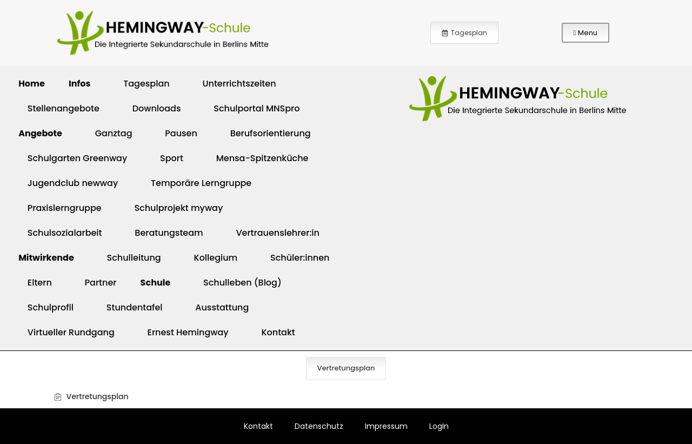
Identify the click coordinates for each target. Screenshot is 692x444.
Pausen (175, 133)
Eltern (34, 282)
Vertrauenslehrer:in (272, 233)
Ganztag (108, 133)
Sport (166, 158)
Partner (95, 282)
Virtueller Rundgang (65, 332)
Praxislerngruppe (59, 208)
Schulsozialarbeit (59, 233)
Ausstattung (216, 307)
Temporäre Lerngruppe (195, 183)
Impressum (386, 426)
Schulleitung (128, 257)
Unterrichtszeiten (233, 83)
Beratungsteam (163, 233)
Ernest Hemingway (182, 332)
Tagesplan (140, 83)
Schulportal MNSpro (251, 108)
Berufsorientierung (265, 133)
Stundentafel (129, 307)
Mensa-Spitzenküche (257, 158)
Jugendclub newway (67, 183)
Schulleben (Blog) (237, 282)
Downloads (151, 108)
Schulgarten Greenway (71, 158)
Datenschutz (319, 426)
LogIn (439, 426)
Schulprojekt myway (173, 208)
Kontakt (272, 332)
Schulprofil (45, 307)
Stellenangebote (57, 108)
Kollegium (210, 257)
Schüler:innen (294, 257)
